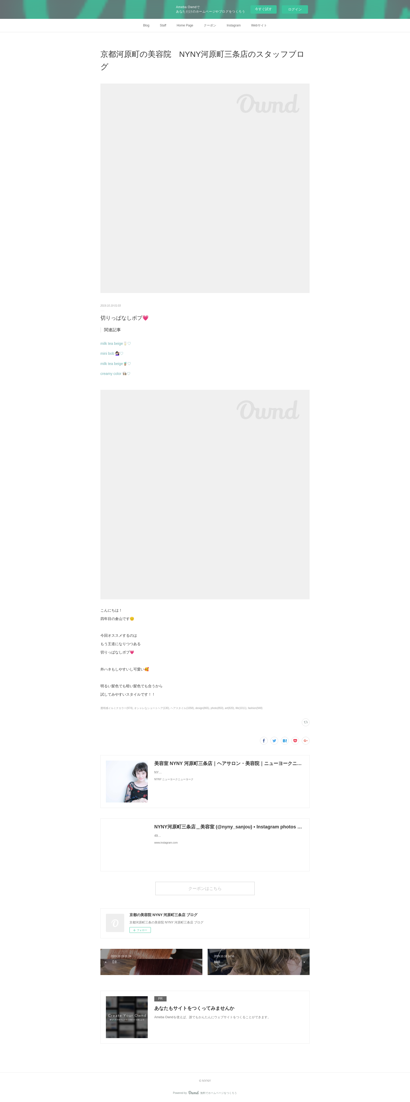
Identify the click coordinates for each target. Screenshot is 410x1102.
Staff (163, 25)
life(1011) (241, 708)
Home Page (185, 25)
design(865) (202, 708)
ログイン (295, 9)
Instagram (234, 25)
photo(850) (217, 708)
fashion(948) (255, 708)
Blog (146, 25)
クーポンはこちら (205, 888)
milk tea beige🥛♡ (115, 343)
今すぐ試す (263, 9)
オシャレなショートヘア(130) (151, 708)
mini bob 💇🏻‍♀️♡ (111, 353)
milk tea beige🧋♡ (115, 364)
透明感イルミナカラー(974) (116, 708)
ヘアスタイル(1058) (182, 708)
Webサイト (259, 25)
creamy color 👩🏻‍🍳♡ (115, 374)
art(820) (229, 708)
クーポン (210, 25)
